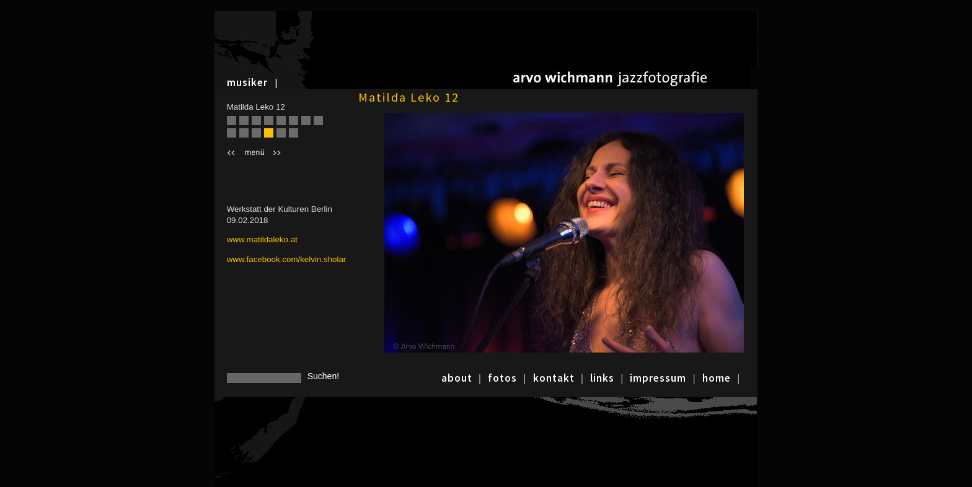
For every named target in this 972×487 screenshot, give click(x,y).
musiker (247, 82)
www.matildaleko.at (262, 239)
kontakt (554, 378)
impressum (658, 378)
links (602, 378)
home (716, 378)
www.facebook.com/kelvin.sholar (287, 259)
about (456, 378)
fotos (502, 378)
